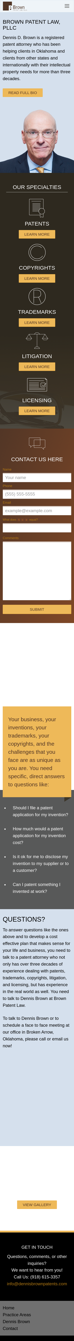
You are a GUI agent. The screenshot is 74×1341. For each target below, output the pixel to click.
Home (8, 1307)
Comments (11, 538)
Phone (7, 486)
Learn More (37, 234)
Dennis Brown (16, 1321)
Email (7, 502)
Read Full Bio (22, 93)
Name (7, 469)
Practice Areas (17, 1314)
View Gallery (37, 1205)
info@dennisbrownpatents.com (37, 1283)
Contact (10, 1328)
